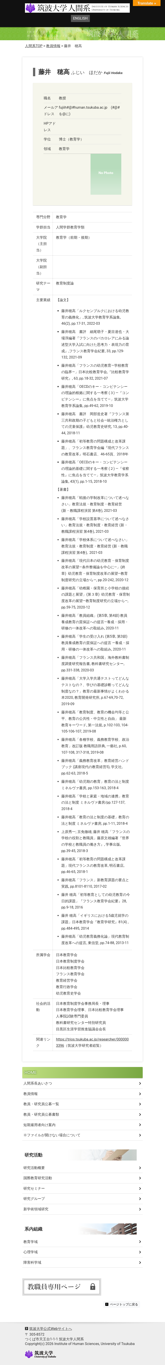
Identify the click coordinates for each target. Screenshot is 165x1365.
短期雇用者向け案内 (39, 1125)
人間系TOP (33, 46)
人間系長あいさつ (37, 1083)
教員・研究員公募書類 (41, 1114)
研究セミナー (34, 1188)
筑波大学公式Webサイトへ (50, 1329)
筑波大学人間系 (68, 8)
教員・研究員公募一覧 (41, 1104)
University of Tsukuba (40, 1354)
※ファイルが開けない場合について (51, 1135)
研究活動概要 (34, 1168)
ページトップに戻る (121, 1304)
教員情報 (30, 1094)
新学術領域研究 (35, 1209)
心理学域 (30, 1252)
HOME (31, 1072)
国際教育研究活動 (37, 1178)
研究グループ (34, 1199)
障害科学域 (32, 1262)
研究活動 (33, 1155)
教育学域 (30, 1242)
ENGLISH (80, 18)
